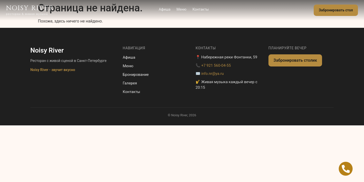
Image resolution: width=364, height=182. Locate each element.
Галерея (130, 83)
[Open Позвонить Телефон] (346, 169)
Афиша (164, 9)
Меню (181, 9)
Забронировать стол (336, 10)
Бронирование (136, 74)
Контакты (201, 9)
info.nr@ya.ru (212, 73)
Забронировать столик (295, 60)
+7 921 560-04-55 (216, 65)
